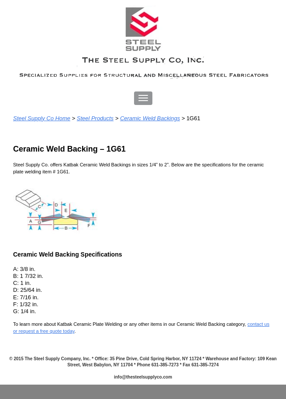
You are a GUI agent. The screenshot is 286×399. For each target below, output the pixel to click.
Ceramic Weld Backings (150, 118)
